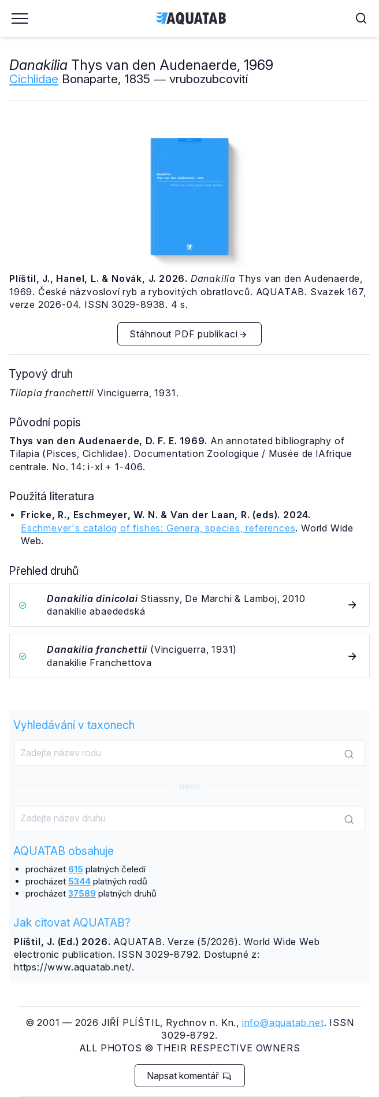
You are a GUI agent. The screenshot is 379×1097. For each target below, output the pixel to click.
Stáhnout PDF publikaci (188, 334)
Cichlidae (33, 79)
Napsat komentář (189, 1075)
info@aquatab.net (283, 1022)
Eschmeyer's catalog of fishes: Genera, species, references (158, 528)
